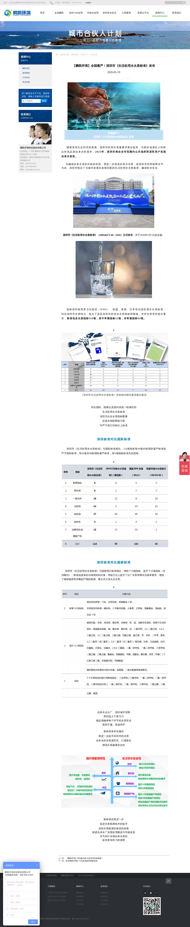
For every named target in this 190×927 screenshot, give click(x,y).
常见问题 (26, 82)
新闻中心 (159, 13)
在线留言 (104, 896)
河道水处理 (93, 13)
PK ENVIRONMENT (87, 875)
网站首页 (75, 55)
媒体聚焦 (26, 73)
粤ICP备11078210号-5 (79, 919)
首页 (42, 13)
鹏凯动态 (26, 68)
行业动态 (26, 77)
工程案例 (126, 13)
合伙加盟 (104, 900)
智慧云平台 (143, 13)
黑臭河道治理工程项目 (57, 900)
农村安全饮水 (109, 13)
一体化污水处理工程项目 (58, 893)
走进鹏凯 (59, 13)
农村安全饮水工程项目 (57, 896)
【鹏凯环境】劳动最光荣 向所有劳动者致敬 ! (84, 858)
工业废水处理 (51, 875)
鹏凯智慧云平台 (67, 875)
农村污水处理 (76, 13)
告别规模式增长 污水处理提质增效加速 (81, 861)
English (88, 3)
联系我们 (176, 13)
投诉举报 (104, 904)
